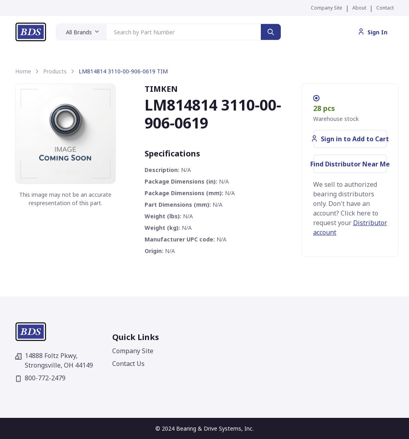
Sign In (372, 32)
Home (23, 71)
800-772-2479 (40, 378)
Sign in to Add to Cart (350, 138)
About (359, 7)
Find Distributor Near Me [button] (350, 164)
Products (55, 71)
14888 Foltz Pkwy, (54, 360)
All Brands (79, 32)
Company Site (326, 7)
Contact (385, 7)
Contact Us (128, 363)
